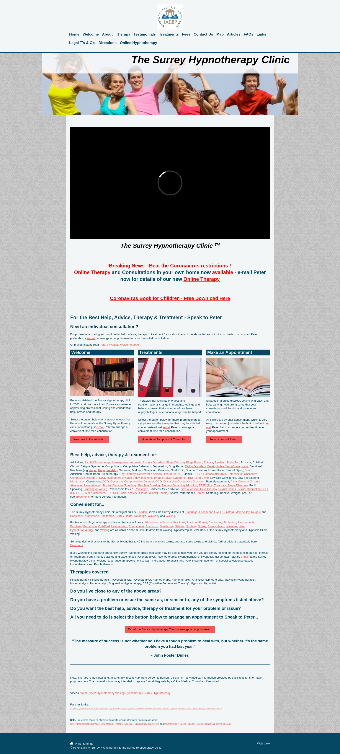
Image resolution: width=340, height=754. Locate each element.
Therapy (118, 724)
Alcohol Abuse (94, 462)
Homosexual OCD (214, 474)
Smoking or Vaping (95, 489)
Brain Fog (233, 462)
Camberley (215, 522)
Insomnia (147, 477)
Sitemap (88, 743)
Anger (92, 470)
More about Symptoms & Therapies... (164, 439)
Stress (200, 493)
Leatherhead (119, 526)
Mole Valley (242, 512)
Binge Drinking (175, 462)
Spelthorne (107, 516)
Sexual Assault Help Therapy (199, 489)
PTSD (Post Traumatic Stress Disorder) (223, 485)
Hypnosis (127, 724)
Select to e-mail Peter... (224, 439)
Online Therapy (199, 709)
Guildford (228, 512)
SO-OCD (112, 493)
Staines (180, 526)
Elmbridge (191, 512)
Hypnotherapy (140, 724)
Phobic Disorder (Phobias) (119, 485)
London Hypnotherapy (154, 709)
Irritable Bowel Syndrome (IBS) (173, 477)
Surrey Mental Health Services (85, 724)
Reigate (256, 512)
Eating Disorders (195, 466)
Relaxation (141, 489)
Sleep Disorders (95, 493)
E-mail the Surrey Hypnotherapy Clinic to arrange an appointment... (170, 629)
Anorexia (135, 462)
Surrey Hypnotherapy (157, 693)
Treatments (82, 496)
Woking (170, 516)
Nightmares (77, 481)
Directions (76, 545)
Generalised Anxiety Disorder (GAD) (159, 474)
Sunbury (191, 526)
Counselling (153, 724)
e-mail (91, 338)
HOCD (197, 474)
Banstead (76, 516)
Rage (101, 470)
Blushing (220, 462)
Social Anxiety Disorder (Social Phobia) (143, 493)
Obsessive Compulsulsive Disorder (132, 481)
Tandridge (140, 516)
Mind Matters (107, 724)
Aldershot (166, 522)
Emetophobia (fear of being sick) (227, 466)
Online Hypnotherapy (214, 709)
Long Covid (202, 477)
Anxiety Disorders (154, 462)
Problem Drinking (149, 485)
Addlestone (151, 522)
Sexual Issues (227, 489)
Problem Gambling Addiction (179, 485)
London (142, 512)
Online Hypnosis (170, 709)
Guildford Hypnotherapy (79, 709)
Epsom (203, 512)
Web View (263, 743)
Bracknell (179, 522)
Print (76, 743)
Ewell (217, 512)
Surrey (202, 526)
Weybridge (87, 530)
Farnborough (246, 522)
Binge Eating (194, 462)
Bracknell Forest (196, 522)
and (211, 512)
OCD (106, 481)
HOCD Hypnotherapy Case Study (119, 477)
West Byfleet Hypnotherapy (97, 693)
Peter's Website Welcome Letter (120, 344)
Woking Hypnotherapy (129, 693)
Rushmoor (151, 526)
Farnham (76, 526)
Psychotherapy (171, 724)
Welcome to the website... (90, 439)
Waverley (154, 516)
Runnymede (91, 516)
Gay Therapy (127, 474)
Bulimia (208, 462)
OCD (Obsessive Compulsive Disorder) (179, 481)
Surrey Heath (124, 516)
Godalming (90, 526)
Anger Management (116, 462)
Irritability (112, 470)
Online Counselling (185, 709)
